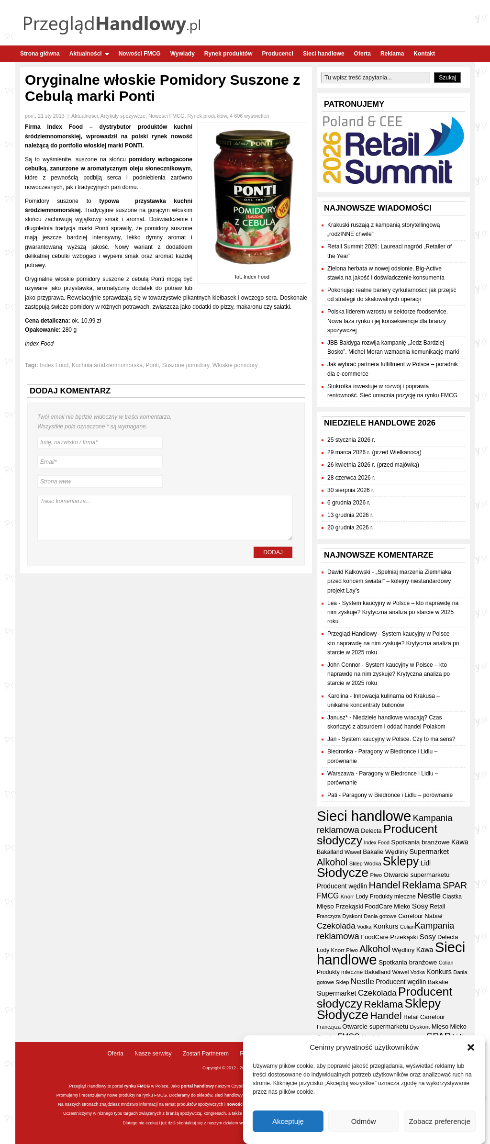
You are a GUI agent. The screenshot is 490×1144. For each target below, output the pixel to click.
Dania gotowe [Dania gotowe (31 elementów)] (380, 916)
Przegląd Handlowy (352, 633)
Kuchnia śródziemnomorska (107, 365)
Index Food (54, 365)
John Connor (343, 665)
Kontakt (424, 53)
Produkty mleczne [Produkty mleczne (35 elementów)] (393, 896)
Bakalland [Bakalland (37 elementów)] (330, 852)
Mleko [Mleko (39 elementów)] (402, 906)
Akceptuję (288, 1121)
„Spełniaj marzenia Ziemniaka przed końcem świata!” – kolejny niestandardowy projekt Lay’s (389, 581)
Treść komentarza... (165, 518)
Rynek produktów (228, 53)
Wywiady (182, 53)
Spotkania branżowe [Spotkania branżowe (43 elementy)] (420, 842)
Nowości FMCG (140, 53)
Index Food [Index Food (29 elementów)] (377, 842)
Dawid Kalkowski (348, 572)
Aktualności (89, 53)
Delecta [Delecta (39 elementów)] (371, 830)
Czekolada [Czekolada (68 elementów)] (336, 926)
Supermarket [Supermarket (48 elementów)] (429, 851)
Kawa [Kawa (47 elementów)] (459, 842)
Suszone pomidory (186, 365)
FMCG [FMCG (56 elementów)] (328, 896)
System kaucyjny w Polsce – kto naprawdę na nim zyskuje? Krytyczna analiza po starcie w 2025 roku (392, 612)
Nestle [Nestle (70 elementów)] (429, 895)
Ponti (152, 365)
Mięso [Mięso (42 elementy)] (325, 906)
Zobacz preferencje (439, 1121)
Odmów (363, 1121)
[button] (471, 1048)
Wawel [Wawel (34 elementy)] (353, 852)
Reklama (392, 53)
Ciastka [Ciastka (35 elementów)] (452, 896)
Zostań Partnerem (206, 1053)
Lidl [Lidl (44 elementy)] (426, 863)
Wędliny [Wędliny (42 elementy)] (396, 851)
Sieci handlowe (324, 53)
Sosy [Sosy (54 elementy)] (420, 906)
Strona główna (40, 53)
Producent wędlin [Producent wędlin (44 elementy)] (342, 886)
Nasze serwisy (152, 1053)
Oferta (362, 53)
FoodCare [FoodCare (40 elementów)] (378, 906)
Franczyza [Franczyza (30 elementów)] (329, 916)
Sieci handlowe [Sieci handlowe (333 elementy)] (364, 816)
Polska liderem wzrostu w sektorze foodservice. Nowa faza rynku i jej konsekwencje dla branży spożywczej (387, 320)
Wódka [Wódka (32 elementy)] (372, 863)
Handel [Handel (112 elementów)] (384, 884)
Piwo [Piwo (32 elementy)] (376, 875)
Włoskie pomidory (235, 365)
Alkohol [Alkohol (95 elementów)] (332, 862)
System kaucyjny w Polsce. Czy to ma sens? (398, 739)
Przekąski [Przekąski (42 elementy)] (349, 906)
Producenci (277, 53)
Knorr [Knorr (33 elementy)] (347, 896)
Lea (332, 603)
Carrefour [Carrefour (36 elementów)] (410, 916)
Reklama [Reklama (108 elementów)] (421, 884)
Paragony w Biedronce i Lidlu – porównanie (397, 795)
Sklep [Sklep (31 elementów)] (356, 863)
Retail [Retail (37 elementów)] (437, 906)
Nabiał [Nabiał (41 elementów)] (433, 916)
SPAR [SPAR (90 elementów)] (455, 885)
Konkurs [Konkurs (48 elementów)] (386, 926)
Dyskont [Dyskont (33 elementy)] (352, 916)
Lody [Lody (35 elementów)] (362, 896)
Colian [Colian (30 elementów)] (407, 927)
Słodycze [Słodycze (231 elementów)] (342, 872)
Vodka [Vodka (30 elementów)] (364, 927)
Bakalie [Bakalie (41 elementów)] (373, 851)
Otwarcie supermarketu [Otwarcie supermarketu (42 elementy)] (416, 874)
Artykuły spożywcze (122, 116)
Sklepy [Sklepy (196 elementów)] (401, 861)
